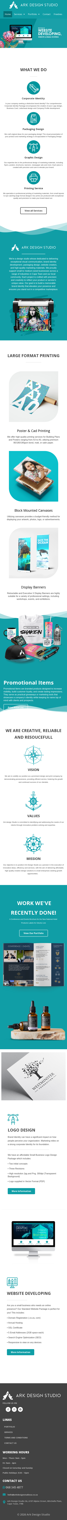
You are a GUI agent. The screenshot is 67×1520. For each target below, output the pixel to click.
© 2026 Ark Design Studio (33, 1514)
